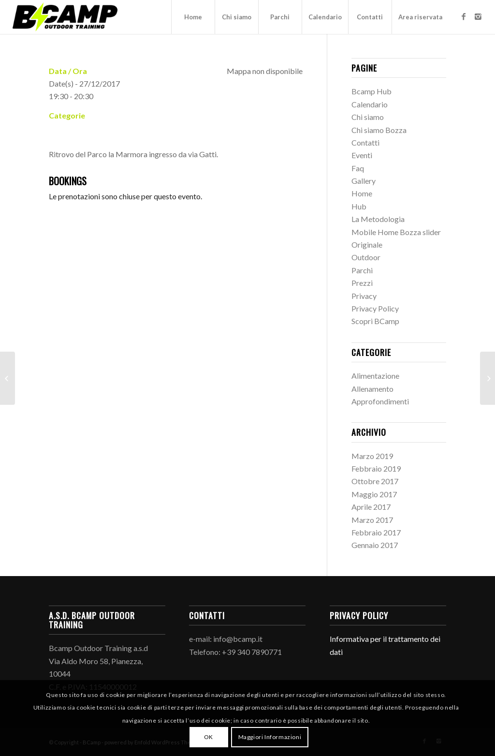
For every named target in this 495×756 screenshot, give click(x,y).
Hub (358, 206)
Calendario (369, 104)
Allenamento (372, 388)
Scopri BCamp (375, 321)
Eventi (361, 155)
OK (208, 737)
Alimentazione (375, 375)
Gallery (363, 180)
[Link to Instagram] (478, 16)
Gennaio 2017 (374, 544)
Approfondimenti (380, 401)
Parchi (362, 270)
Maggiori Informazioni (270, 737)
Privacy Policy (375, 308)
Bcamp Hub (371, 91)
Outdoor (365, 257)
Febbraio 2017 (376, 532)
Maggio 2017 (374, 494)
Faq (357, 168)
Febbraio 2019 (376, 468)
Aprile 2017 (371, 506)
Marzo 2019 (372, 455)
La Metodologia (378, 218)
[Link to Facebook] (463, 16)
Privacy (364, 295)
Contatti (365, 142)
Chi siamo (367, 116)
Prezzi (362, 282)
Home (361, 193)
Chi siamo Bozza (379, 129)
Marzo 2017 (372, 519)
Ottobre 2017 (374, 481)
